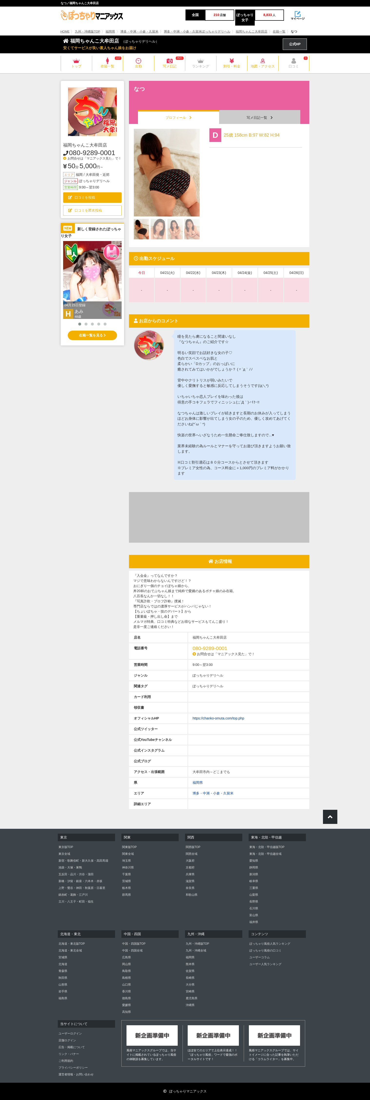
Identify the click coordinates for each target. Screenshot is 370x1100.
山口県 (126, 984)
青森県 (62, 971)
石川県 (253, 908)
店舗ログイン (67, 1040)
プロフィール (179, 118)
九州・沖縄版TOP (87, 31)
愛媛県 (126, 1005)
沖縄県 (190, 1005)
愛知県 (253, 860)
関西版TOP (193, 847)
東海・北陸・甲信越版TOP (266, 847)
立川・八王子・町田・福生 (76, 901)
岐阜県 (253, 881)
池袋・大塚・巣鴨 (70, 867)
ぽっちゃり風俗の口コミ (265, 950)
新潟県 (253, 874)
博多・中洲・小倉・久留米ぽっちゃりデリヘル (197, 31)
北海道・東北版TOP (71, 943)
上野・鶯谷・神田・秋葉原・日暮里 (81, 888)
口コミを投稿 (81, 197)
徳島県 (126, 998)
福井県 (253, 922)
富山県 (253, 915)
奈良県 (190, 888)
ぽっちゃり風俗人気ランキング (269, 943)
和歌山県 (191, 894)
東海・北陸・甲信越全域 (265, 854)
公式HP (295, 44)
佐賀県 (190, 971)
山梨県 (253, 894)
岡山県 (126, 964)
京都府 (190, 867)
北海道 (62, 964)
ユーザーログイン (70, 1033)
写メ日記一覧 (260, 118)
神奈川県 (128, 867)
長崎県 (190, 977)
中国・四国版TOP (134, 943)
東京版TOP (65, 847)
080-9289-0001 (92, 153)
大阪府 (190, 860)
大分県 (190, 984)
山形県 (62, 984)
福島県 (62, 998)
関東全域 (128, 854)
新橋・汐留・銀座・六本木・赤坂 (80, 881)
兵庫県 (190, 874)
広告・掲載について (71, 1047)
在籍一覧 (279, 31)
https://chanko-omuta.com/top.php (218, 718)
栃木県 (126, 888)
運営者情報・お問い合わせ (76, 1074)
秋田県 (62, 977)
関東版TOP (129, 847)
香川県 (126, 991)
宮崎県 (190, 991)
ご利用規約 (65, 1061)
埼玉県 (126, 860)
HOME (65, 31)
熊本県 (190, 964)
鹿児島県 (191, 998)
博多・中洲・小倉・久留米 (139, 31)
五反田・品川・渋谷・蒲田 (76, 874)
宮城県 (62, 957)
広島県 (126, 957)
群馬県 (126, 894)
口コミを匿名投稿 (85, 210)
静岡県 (253, 867)
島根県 (126, 977)
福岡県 (110, 31)
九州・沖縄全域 (196, 950)
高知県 (126, 1012)
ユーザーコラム (259, 957)
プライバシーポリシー (73, 1067)
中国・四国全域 (132, 950)
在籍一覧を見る (92, 335)
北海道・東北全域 (70, 950)
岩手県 (62, 991)
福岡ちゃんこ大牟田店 (251, 31)
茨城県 (126, 881)
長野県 (253, 901)
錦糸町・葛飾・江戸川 (73, 894)
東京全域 (64, 854)
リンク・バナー (68, 1054)
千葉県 (126, 874)
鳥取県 (126, 971)
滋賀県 (190, 881)
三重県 (253, 888)
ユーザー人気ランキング (265, 964)
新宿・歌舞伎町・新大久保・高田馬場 (83, 860)
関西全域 (191, 854)
